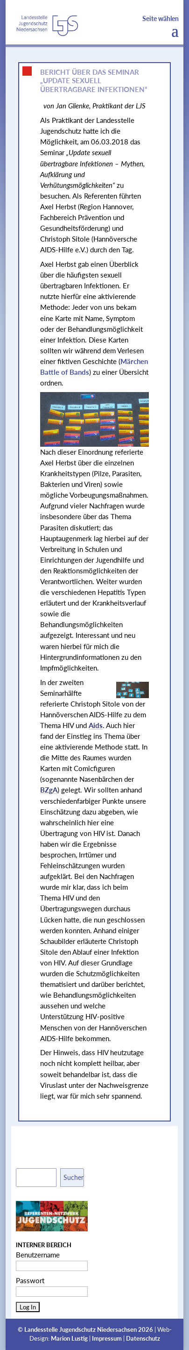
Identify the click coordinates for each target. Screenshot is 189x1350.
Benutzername (38, 1254)
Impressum (107, 1338)
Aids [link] (96, 725)
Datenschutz (143, 1338)
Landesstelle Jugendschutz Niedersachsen (80, 1329)
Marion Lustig (69, 1338)
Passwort (30, 1280)
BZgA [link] (48, 790)
